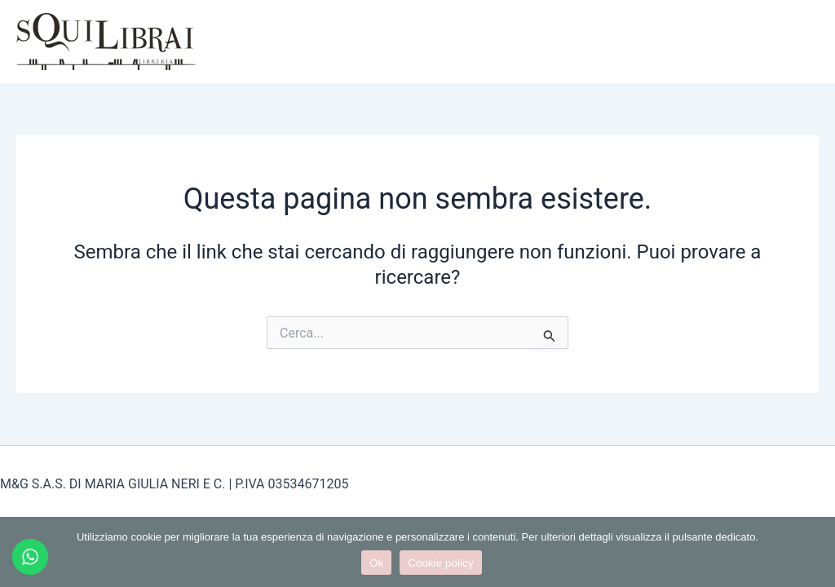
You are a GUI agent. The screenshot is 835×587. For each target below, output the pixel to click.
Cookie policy (441, 563)
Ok (376, 563)
